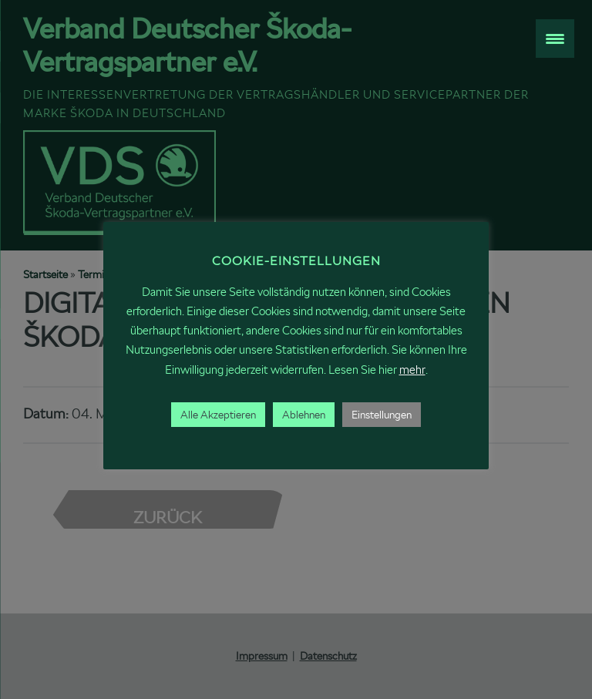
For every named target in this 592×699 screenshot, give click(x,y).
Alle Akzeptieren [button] (218, 414)
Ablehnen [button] (303, 414)
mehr (412, 369)
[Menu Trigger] (555, 38)
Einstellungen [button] (382, 414)
